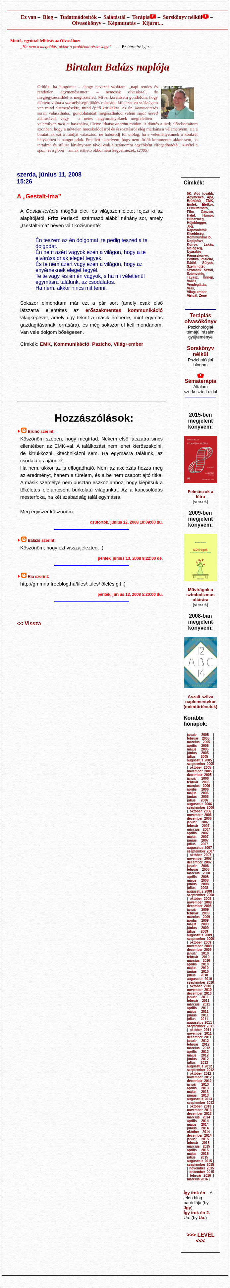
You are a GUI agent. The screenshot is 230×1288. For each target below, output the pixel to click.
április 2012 (197, 1052)
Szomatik (194, 270)
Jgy (187, 1207)
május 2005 (197, 749)
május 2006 (197, 793)
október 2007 (200, 855)
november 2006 (199, 815)
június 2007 (197, 840)
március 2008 (198, 873)
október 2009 (200, 942)
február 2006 (198, 782)
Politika (193, 259)
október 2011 (200, 1030)
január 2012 (198, 1041)
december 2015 (201, 1172)
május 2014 (197, 1124)
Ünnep (208, 277)
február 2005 (198, 738)
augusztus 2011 (199, 1022)
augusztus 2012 (199, 1066)
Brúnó (33, 431)
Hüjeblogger (196, 223)
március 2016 (197, 1179)
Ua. (202, 1217)
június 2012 (197, 1059)
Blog (48, 17)
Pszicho (101, 344)
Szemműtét (195, 266)
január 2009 (198, 909)
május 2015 (197, 1154)
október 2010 (200, 986)
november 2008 (199, 902)
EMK (45, 344)
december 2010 (199, 993)
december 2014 (199, 1135)
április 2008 (197, 877)
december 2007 (199, 862)
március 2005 (198, 742)
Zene (203, 295)
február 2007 (198, 826)
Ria (31, 576)
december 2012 (199, 1081)
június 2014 (197, 1128)
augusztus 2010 (199, 979)
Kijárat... (152, 23)
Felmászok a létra (200, 494)
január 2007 (198, 822)
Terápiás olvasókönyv (200, 318)
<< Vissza (29, 623)
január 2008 (198, 866)
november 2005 (199, 771)
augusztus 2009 (199, 935)
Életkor (207, 204)
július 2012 (197, 1062)
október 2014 (198, 1132)
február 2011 (198, 1001)
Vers (190, 288)
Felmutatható (197, 208)
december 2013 (199, 1113)
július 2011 (197, 1019)
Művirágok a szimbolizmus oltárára (200, 594)
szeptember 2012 (200, 1070)
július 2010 (197, 975)
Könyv (192, 244)
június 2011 (197, 1015)
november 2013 (199, 1110)
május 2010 (197, 968)
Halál (191, 215)
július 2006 (197, 800)
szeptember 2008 (200, 895)
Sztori (208, 270)
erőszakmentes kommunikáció (124, 310)
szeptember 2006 (200, 807)
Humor (207, 215)
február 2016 (200, 1175)
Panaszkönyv (197, 255)
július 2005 (197, 756)
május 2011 (197, 1011)
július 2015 (197, 1157)
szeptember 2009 (200, 939)
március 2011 (198, 1004)
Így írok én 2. (197, 1212)
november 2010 (199, 990)
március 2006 (198, 786)
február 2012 (198, 1044)
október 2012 (200, 1073)
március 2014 (198, 1117)
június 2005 (197, 753)
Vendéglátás (196, 284)
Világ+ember (128, 344)
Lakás (208, 244)
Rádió (191, 263)
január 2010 (198, 953)
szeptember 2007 (200, 851)
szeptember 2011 (200, 1026)
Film (190, 212)
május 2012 (197, 1055)
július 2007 (197, 844)
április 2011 (197, 1008)
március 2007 (198, 829)
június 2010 (197, 971)
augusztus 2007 (199, 848)
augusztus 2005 (199, 760)
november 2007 (199, 858)
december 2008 (199, 906)
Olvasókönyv (86, 23)
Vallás (191, 281)
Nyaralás (194, 252)
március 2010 (198, 960)
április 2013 (197, 1088)
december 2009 (199, 950)
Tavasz (192, 277)
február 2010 (198, 957)
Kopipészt (195, 241)
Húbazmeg (195, 219)
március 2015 (198, 1146)
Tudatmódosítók (78, 17)
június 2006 (197, 797)
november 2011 (199, 1033)
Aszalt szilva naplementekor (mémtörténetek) (200, 701)
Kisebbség (195, 233)
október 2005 (200, 767)
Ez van (28, 17)
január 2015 (198, 1139)
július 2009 (197, 931)
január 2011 (198, 997)
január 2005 (198, 735)
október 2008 (200, 899)
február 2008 (198, 869)
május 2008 (197, 880)
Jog (190, 226)
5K (189, 193)
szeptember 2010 (200, 982)
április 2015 (197, 1150)
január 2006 (198, 778)
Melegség (194, 248)
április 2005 (197, 745)
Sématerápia (200, 381)
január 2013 (198, 1084)
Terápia (141, 17)
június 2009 (197, 928)
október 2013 (200, 1106)
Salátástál (114, 17)
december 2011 (199, 1037)
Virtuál (192, 295)
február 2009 (198, 913)
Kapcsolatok (196, 230)
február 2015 (198, 1143)
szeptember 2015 (200, 1164)
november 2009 (199, 946)
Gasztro (207, 212)
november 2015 (201, 1168)
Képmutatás (122, 23)
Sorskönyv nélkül (182, 17)
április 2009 (197, 920)
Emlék (192, 204)
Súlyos (207, 263)
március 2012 (198, 1048)
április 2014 (197, 1121)
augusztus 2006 (199, 804)
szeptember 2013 (200, 1103)
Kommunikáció (71, 344)
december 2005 (199, 775)
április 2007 (197, 833)
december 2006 (199, 818)
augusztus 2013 (199, 1099)
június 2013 (197, 1095)
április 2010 (197, 964)
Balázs (34, 540)
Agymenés (195, 197)
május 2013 (197, 1092)
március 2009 (198, 917)
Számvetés (195, 274)
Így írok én (194, 1192)
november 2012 (199, 1077)
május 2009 (197, 924)
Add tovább (203, 193)
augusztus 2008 (199, 891)
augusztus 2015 (199, 1161)
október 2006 (200, 811)
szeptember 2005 (200, 764)
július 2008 (197, 888)
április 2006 (197, 789)
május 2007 (197, 837)
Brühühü (194, 201)
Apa (210, 197)
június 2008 (197, 884)
